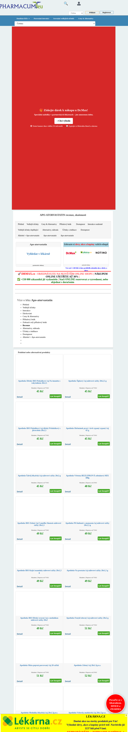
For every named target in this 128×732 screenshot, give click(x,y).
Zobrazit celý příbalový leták (35, 322)
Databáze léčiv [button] (23, 18)
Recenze (26, 325)
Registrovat (107, 12)
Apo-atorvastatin (50, 236)
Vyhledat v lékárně (38, 253)
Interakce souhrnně (95, 224)
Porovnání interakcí (41, 18)
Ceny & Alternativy (85, 18)
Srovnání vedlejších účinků (63, 18)
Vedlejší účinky (33, 224)
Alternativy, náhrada (50, 230)
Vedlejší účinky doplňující (28, 230)
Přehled (21, 224)
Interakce (26, 310)
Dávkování (27, 313)
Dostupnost (80, 224)
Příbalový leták (65, 224)
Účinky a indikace (69, 230)
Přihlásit (92, 13)
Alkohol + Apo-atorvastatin (28, 236)
